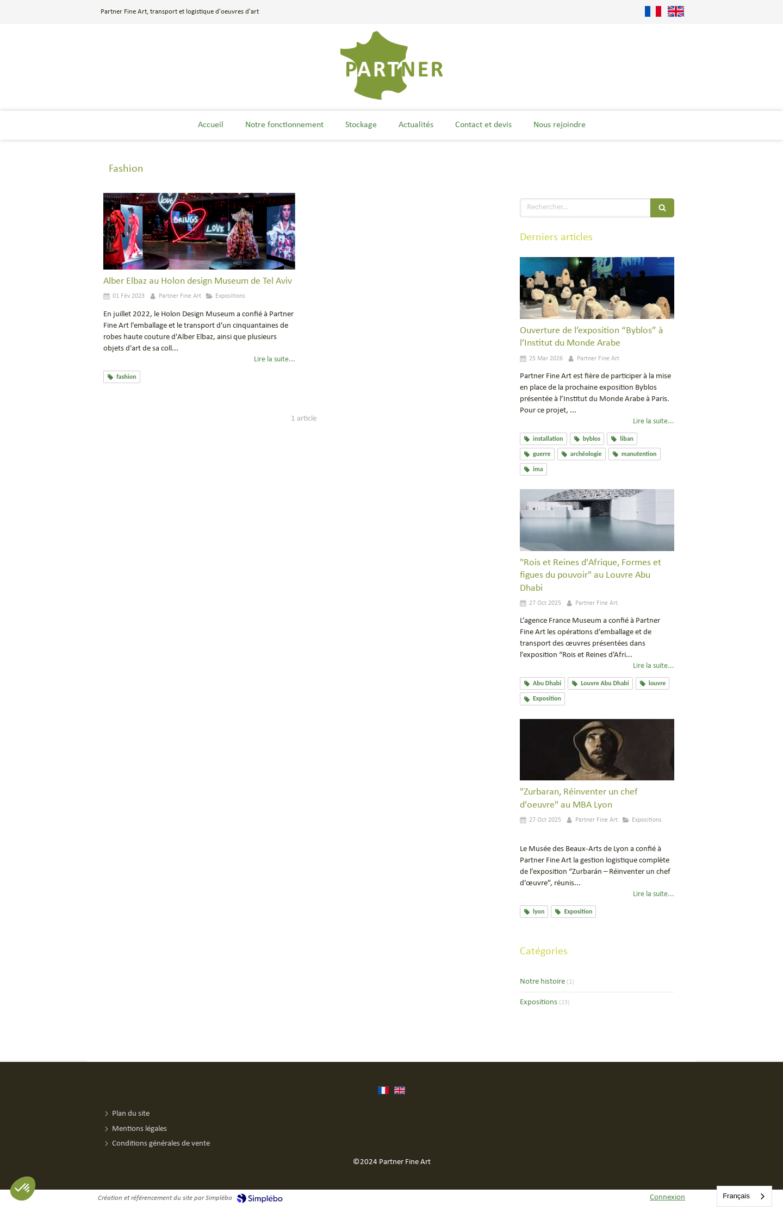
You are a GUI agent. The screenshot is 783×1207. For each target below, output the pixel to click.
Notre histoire (542, 982)
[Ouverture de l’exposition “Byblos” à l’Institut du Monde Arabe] (597, 288)
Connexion (667, 1197)
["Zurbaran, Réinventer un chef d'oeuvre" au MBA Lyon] (597, 750)
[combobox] (744, 1196)
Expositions (538, 1002)
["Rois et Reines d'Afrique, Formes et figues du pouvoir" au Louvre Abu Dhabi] (597, 520)
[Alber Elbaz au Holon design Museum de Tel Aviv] (199, 231)
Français (736, 1196)
